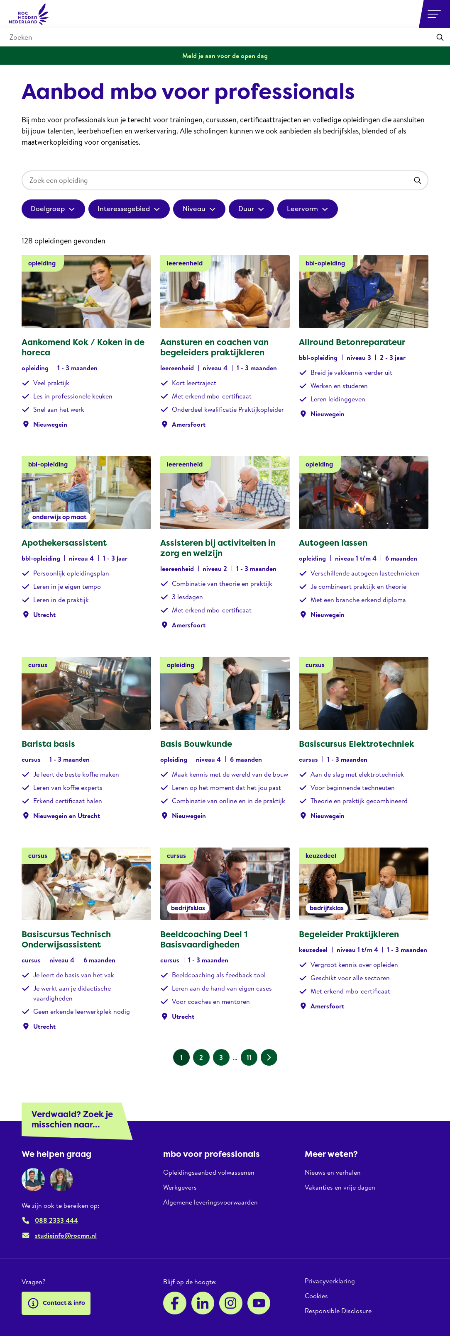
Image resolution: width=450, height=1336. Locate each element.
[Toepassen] (440, 37)
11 (249, 1057)
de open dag (250, 55)
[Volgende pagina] (269, 1057)
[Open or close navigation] (434, 14)
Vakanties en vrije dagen (340, 1187)
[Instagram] (230, 1303)
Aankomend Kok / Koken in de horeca (83, 347)
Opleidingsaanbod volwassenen (208, 1172)
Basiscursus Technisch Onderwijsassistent (66, 939)
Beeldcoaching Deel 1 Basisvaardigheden (203, 939)
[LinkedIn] (203, 1303)
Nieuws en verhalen (333, 1172)
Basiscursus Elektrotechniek (356, 743)
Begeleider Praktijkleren (349, 934)
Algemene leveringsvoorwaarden (210, 1202)
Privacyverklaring (330, 1281)
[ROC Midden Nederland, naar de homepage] (29, 14)
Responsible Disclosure (338, 1310)
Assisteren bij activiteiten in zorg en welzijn (218, 548)
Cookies (316, 1295)
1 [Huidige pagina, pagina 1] (181, 1057)
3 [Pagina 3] (221, 1057)
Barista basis (48, 743)
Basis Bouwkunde (196, 743)
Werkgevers (180, 1187)
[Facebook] (174, 1303)
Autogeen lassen (333, 542)
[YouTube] (259, 1303)
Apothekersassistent (64, 542)
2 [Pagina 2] (201, 1057)
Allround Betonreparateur (352, 342)
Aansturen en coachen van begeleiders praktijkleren (214, 347)
